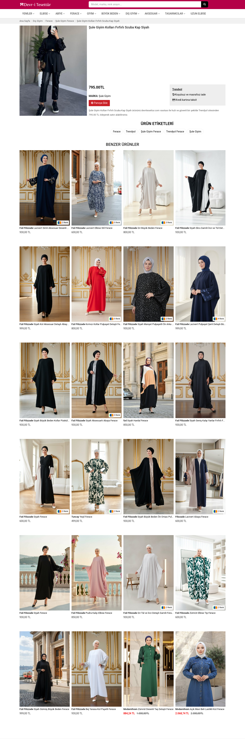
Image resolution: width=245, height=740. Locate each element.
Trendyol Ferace (175, 131)
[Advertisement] (157, 56)
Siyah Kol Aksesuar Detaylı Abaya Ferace (48, 324)
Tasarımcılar (175, 13)
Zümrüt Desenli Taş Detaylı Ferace (148, 709)
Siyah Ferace (33, 516)
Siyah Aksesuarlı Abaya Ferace (95, 420)
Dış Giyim (132, 13)
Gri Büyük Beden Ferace (142, 228)
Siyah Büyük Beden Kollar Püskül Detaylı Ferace (51, 420)
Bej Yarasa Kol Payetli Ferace (94, 709)
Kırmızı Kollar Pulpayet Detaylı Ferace (98, 324)
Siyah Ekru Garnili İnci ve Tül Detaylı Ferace (204, 228)
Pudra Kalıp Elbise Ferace (92, 613)
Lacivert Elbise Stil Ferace (92, 228)
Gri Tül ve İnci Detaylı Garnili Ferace (148, 613)
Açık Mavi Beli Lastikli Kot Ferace (199, 709)
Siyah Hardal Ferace (135, 420)
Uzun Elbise (198, 13)
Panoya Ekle (99, 102)
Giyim (91, 13)
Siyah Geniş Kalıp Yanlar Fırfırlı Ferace (202, 420)
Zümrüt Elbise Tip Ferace (195, 613)
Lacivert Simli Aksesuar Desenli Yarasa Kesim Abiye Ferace (57, 228)
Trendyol (131, 131)
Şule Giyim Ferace (151, 131)
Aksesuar (152, 13)
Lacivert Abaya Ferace (191, 516)
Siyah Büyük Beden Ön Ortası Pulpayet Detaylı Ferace (158, 516)
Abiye (60, 13)
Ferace (75, 13)
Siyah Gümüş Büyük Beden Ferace (44, 709)
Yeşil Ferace (82, 516)
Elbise (45, 13)
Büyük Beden (111, 13)
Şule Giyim (195, 131)
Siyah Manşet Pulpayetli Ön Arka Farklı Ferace (154, 324)
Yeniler (28, 13)
